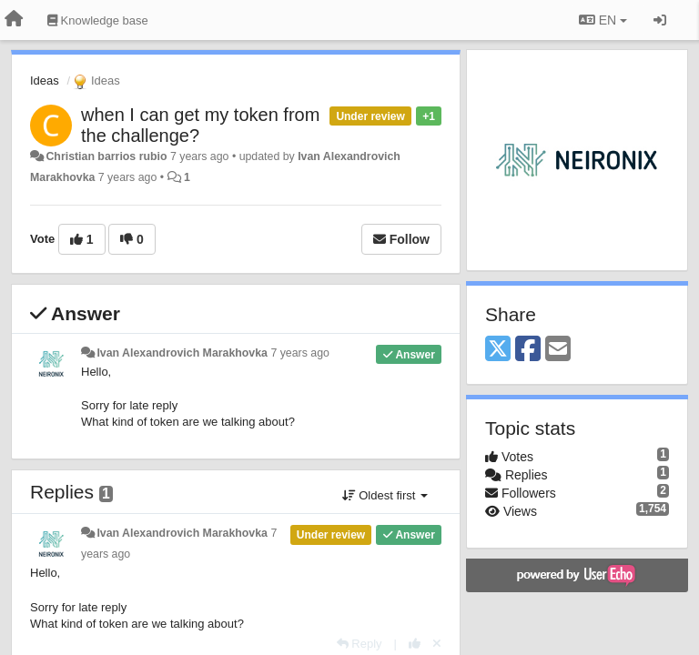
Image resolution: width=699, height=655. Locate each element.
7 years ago (299, 353)
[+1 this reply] (414, 643)
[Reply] (359, 643)
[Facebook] (528, 350)
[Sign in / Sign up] (659, 20)
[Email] (558, 350)
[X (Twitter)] (498, 350)
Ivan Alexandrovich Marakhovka (182, 353)
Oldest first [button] (385, 495)
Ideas (44, 80)
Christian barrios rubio (106, 156)
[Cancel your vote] (436, 643)
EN (603, 20)
